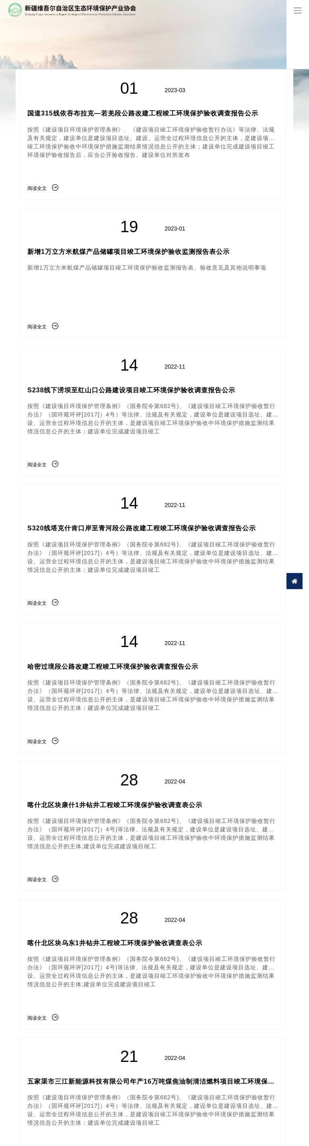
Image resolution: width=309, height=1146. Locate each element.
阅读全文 (42, 188)
